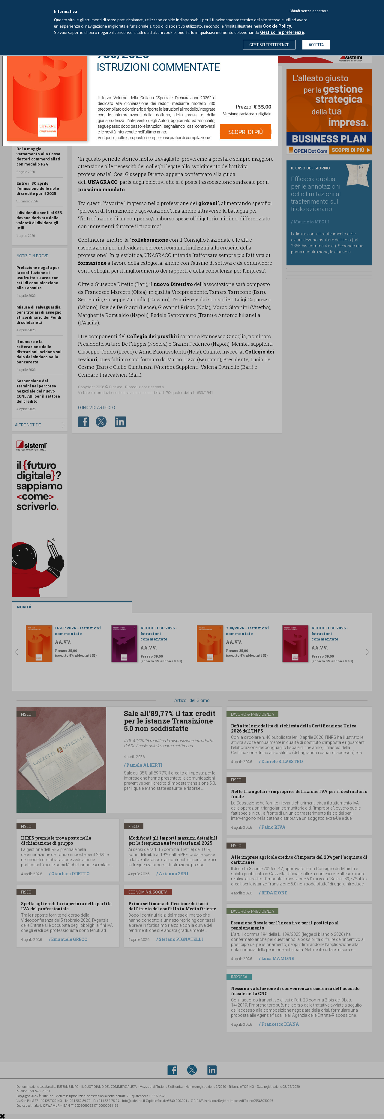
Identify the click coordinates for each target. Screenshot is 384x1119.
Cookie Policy (277, 26)
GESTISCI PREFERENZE (269, 44)
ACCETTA (316, 44)
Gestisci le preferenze (282, 32)
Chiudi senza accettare (309, 11)
